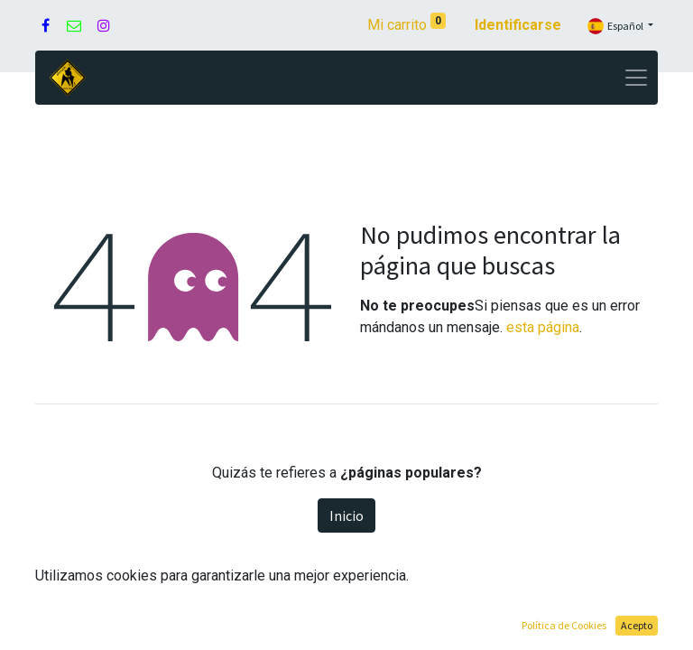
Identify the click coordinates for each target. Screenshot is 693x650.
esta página (542, 327)
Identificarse (518, 24)
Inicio (346, 515)
